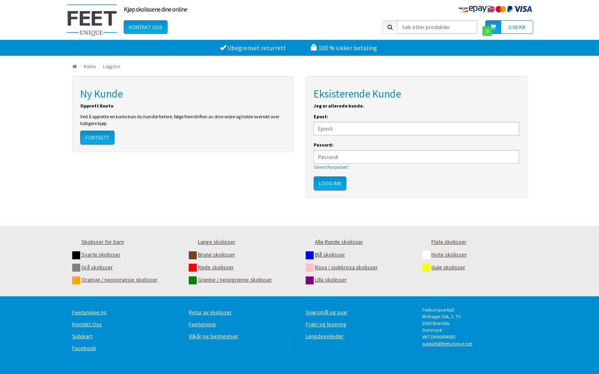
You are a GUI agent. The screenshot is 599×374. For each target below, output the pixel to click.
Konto (90, 66)
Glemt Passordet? (331, 167)
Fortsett (97, 137)
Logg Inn (111, 66)
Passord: (324, 145)
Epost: (321, 116)
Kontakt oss (145, 27)
